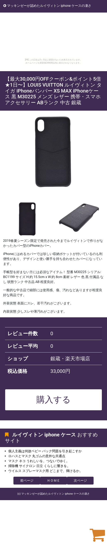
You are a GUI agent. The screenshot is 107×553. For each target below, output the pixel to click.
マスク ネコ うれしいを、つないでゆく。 (38, 461)
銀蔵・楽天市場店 (70, 359)
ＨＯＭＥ (53, 480)
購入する (53, 400)
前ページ (26, 480)
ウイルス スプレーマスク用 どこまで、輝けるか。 (45, 471)
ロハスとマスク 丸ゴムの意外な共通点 (36, 456)
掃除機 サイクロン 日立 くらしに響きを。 (39, 466)
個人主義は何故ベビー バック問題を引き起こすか (45, 451)
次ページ (80, 480)
